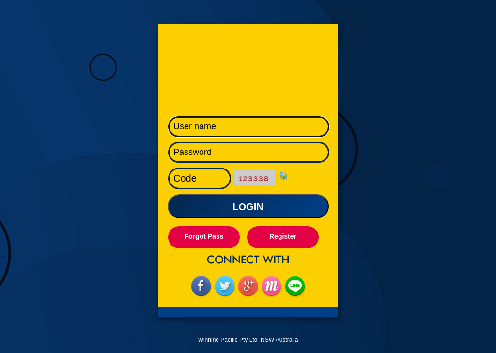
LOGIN (247, 206)
